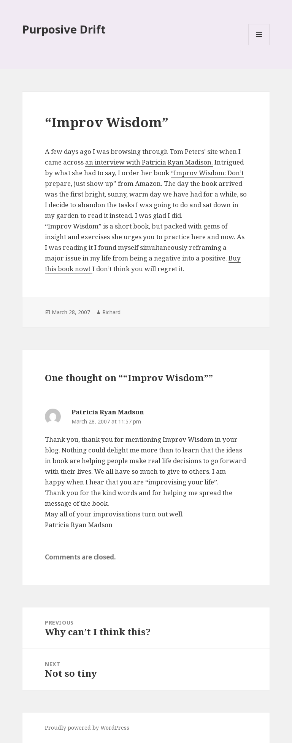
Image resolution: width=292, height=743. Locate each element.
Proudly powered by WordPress (87, 727)
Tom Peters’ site (194, 151)
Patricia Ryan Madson (107, 411)
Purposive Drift (64, 29)
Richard (111, 312)
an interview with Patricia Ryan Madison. (149, 162)
